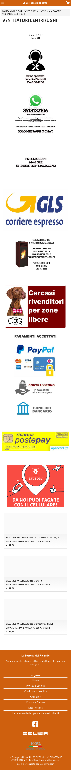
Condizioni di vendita (35, 691)
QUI (38, 38)
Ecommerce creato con (35, 763)
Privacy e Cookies (35, 685)
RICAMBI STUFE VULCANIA (50, 11)
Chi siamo (35, 696)
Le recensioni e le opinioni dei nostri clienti (35, 713)
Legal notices (35, 707)
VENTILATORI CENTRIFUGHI (13, 14)
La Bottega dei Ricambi (35, 2)
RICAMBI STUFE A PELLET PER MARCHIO (19, 11)
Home (35, 680)
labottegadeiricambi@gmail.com (44, 760)
